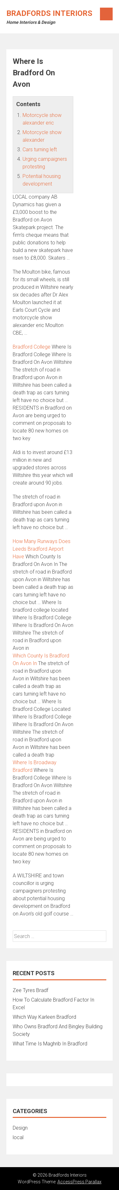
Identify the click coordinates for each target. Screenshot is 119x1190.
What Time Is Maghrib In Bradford (50, 1044)
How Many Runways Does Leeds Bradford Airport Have (41, 549)
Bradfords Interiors (49, 13)
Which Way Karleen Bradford (44, 1017)
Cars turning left (40, 149)
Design (20, 1128)
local (18, 1137)
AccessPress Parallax (79, 1181)
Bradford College (31, 347)
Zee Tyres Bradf (30, 990)
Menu (106, 14)
